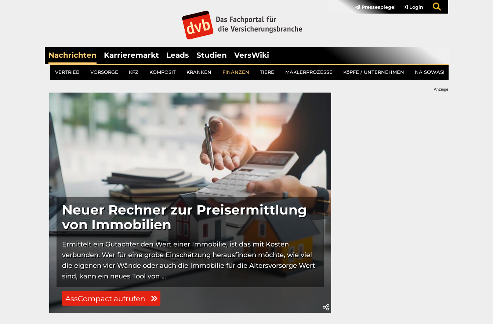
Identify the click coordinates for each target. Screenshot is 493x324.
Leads (177, 55)
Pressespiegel (375, 7)
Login (413, 7)
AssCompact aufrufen (111, 298)
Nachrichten (72, 55)
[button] (326, 307)
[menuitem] (372, 7)
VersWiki (251, 55)
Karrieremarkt (131, 55)
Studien (211, 55)
